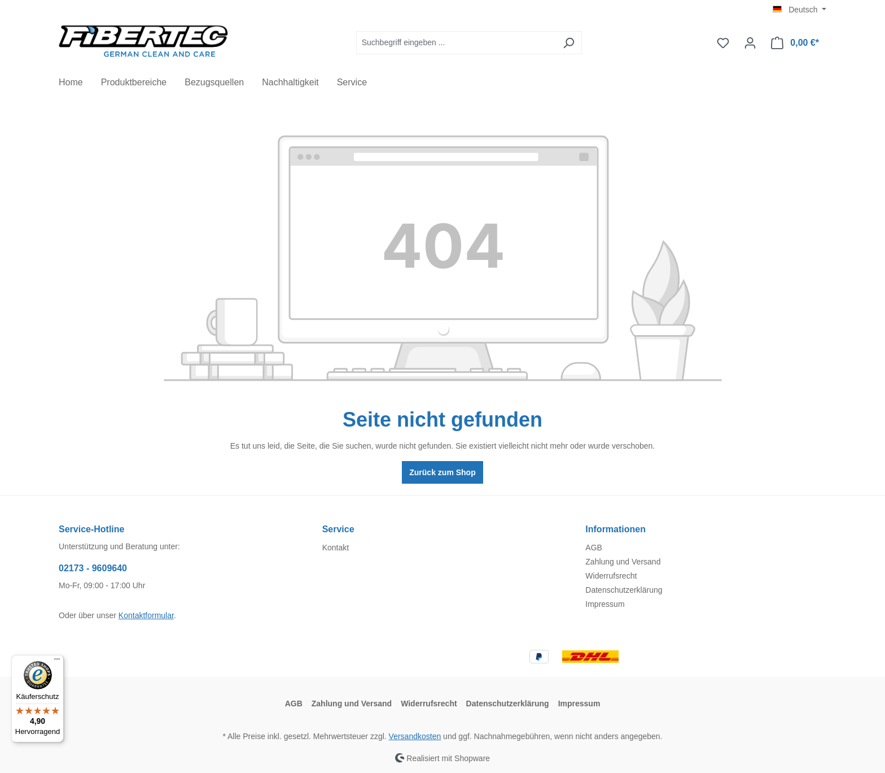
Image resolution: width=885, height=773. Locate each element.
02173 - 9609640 (93, 568)
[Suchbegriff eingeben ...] (456, 42)
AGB (593, 547)
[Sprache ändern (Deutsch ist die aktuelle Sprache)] (799, 9)
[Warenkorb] (795, 43)
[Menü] (57, 661)
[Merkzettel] (723, 43)
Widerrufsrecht (611, 575)
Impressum (604, 604)
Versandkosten (415, 736)
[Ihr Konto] (750, 43)
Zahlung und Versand (622, 561)
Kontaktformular (146, 615)
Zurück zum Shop (442, 472)
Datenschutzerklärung (623, 589)
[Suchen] (568, 42)
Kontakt (335, 547)
